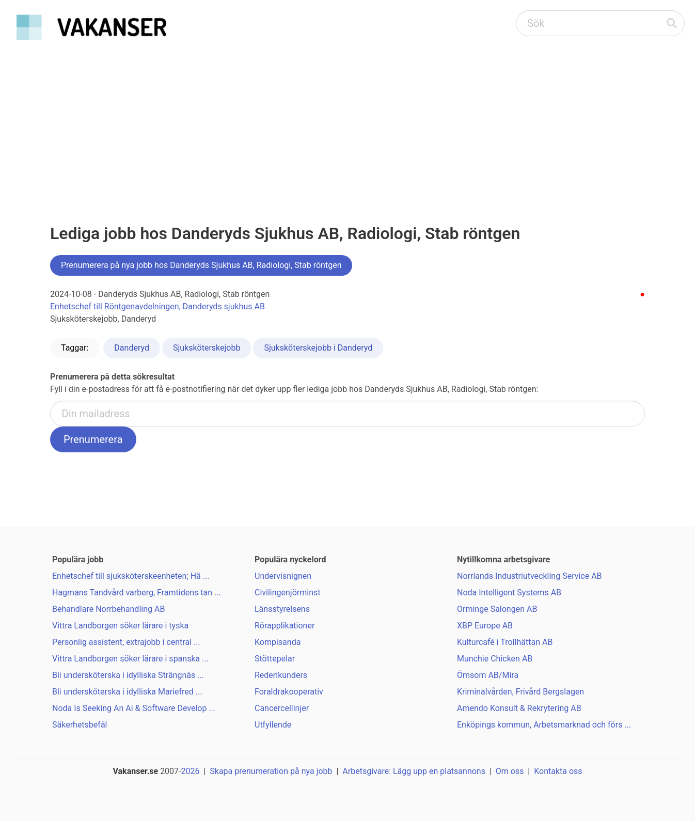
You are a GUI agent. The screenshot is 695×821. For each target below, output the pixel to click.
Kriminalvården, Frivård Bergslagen (520, 692)
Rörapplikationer (284, 625)
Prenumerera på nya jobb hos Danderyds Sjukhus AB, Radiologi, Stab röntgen (201, 265)
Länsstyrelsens (282, 609)
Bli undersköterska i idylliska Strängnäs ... (128, 675)
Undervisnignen (283, 576)
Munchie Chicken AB (494, 659)
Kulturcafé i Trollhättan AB (504, 642)
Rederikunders (281, 675)
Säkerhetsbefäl (79, 725)
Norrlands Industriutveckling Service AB (529, 576)
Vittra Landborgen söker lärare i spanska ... (130, 659)
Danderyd (131, 348)
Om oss (510, 771)
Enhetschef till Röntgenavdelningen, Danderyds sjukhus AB (157, 306)
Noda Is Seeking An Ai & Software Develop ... (133, 708)
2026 (190, 771)
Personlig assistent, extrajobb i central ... (126, 642)
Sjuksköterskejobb (207, 348)
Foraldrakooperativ (289, 692)
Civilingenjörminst (288, 592)
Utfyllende (273, 725)
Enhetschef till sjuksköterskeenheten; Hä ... (130, 576)
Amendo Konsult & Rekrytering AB (519, 708)
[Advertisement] (347, 122)
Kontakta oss (558, 771)
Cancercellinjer (282, 708)
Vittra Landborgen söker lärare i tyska (120, 625)
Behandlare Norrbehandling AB (108, 609)
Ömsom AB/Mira (487, 675)
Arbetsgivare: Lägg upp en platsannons (413, 771)
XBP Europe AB (485, 625)
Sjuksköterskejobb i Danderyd (318, 348)
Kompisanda (278, 642)
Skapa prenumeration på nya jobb (271, 771)
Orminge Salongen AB (497, 609)
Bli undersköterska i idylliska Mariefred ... (127, 692)
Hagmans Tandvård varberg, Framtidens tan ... (136, 592)
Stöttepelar (275, 659)
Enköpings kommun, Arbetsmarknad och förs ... (544, 725)
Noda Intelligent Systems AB (509, 592)
